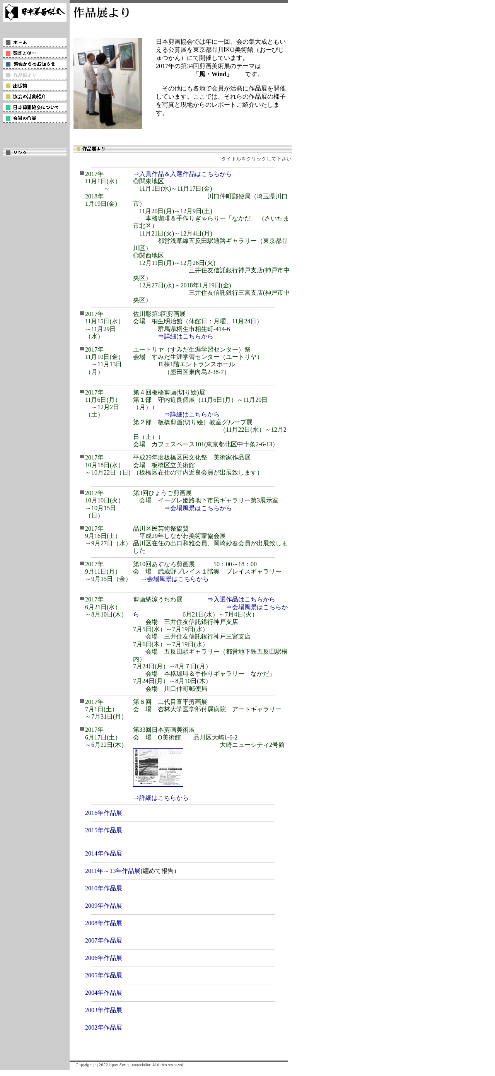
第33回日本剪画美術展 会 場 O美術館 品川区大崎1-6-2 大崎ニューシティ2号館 (209, 737)
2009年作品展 (103, 905)
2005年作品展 (103, 975)
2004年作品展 (103, 992)
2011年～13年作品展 (112, 871)
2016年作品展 (103, 813)
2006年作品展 (103, 958)
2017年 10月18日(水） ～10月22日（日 (106, 464)
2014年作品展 (103, 853)
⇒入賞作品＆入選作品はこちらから (182, 174)
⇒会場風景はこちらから (198, 508)
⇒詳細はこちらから (185, 336)
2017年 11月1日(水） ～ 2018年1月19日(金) (103, 189)
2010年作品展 (103, 888)
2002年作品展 (103, 1027)
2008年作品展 (103, 923)
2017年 (108, 536)
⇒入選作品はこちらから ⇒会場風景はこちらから (210, 606)
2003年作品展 (103, 1010)
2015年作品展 (103, 830)
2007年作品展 (103, 940)
